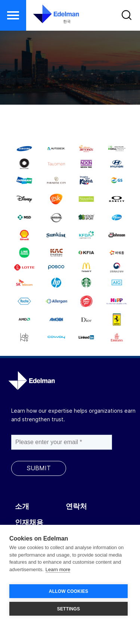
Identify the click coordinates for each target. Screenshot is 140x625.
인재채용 (29, 522)
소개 (22, 506)
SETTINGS (68, 609)
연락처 (76, 506)
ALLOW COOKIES (68, 591)
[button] (13, 15)
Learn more (58, 569)
